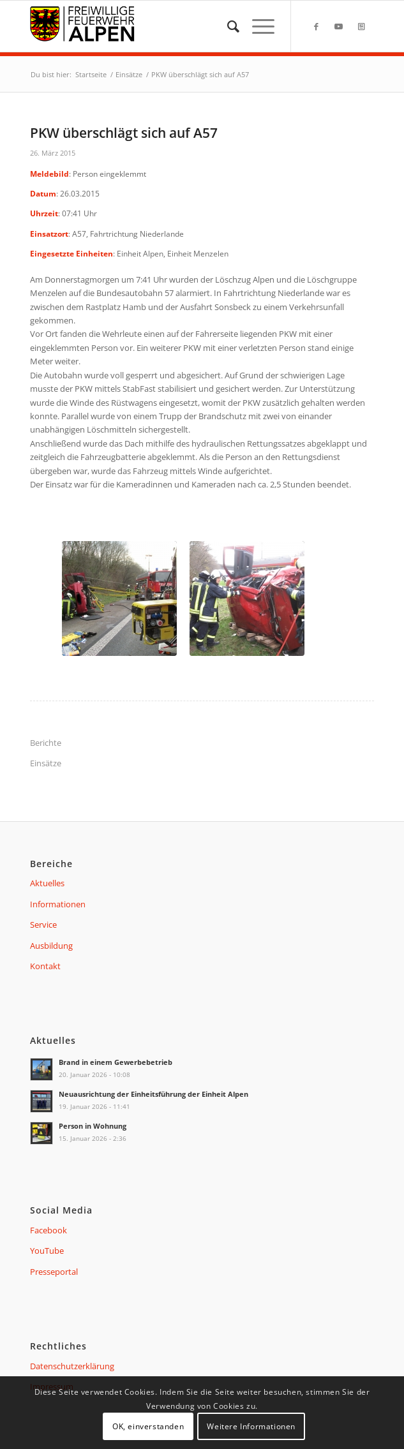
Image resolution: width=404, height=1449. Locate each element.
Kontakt (45, 966)
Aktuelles (47, 883)
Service (43, 924)
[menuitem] (226, 26)
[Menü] (256, 26)
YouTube (47, 1250)
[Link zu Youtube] (338, 26)
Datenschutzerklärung (72, 1366)
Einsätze (45, 763)
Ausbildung (51, 945)
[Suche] (226, 26)
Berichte (45, 742)
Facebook (48, 1230)
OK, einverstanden (148, 1426)
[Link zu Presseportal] (361, 26)
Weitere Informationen (251, 1426)
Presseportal (54, 1271)
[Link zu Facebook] (316, 26)
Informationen (58, 904)
